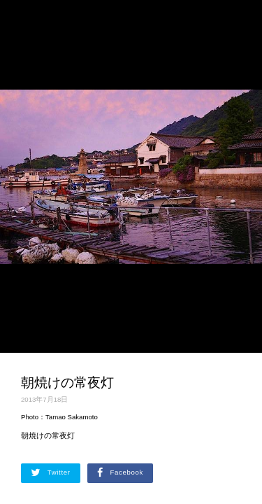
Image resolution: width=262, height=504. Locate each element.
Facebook (120, 472)
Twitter (51, 472)
